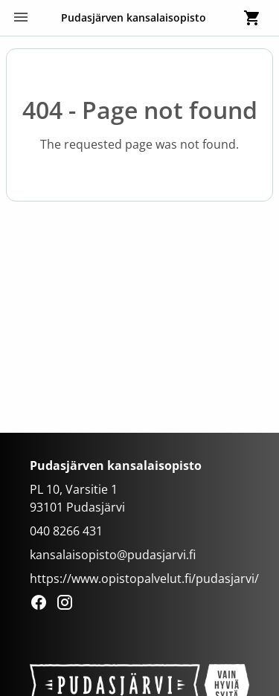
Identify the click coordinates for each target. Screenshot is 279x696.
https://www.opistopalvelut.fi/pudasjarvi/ (144, 578)
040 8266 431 (66, 531)
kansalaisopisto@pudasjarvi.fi (113, 555)
